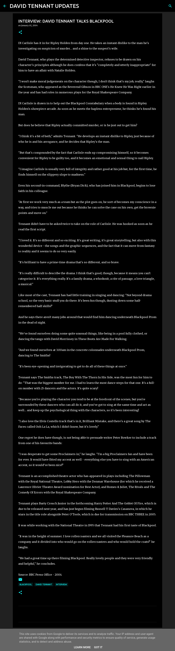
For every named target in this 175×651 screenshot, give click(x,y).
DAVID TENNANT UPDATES (44, 6)
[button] (20, 32)
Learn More (82, 647)
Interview (61, 584)
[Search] (84, 6)
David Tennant (44, 584)
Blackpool (26, 584)
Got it (98, 647)
